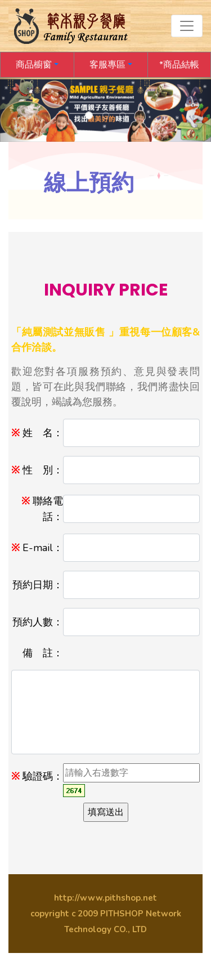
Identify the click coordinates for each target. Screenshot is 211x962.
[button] (37, 64)
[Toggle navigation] (187, 26)
